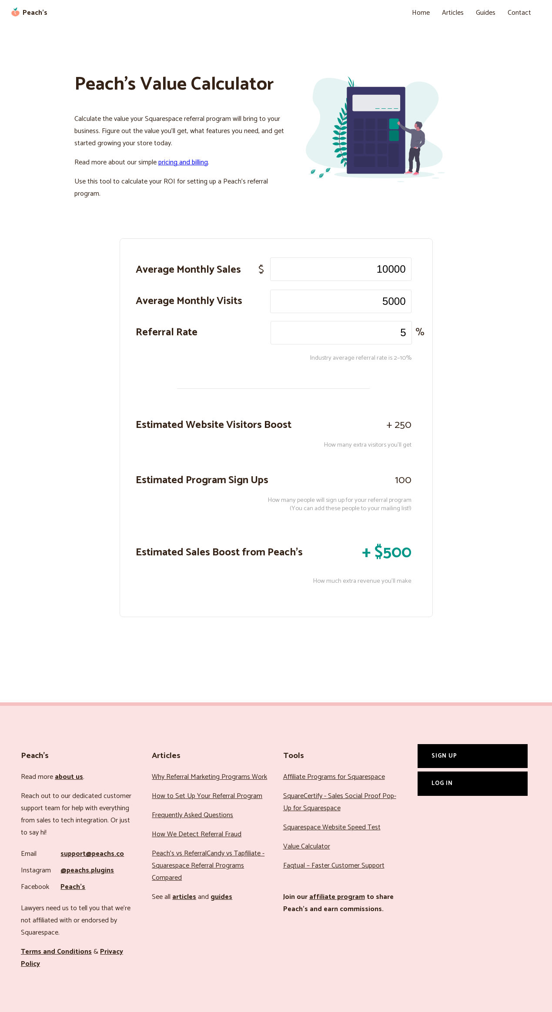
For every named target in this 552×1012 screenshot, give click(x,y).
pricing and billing (183, 162)
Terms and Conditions (56, 952)
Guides (485, 13)
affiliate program (337, 897)
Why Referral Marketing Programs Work (209, 777)
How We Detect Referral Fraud (196, 834)
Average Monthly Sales (188, 269)
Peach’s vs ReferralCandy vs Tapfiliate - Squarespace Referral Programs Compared (208, 866)
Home (421, 13)
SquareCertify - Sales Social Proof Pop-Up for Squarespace (339, 802)
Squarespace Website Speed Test (332, 827)
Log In (442, 783)
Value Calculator (306, 846)
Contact (519, 13)
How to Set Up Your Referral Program (207, 796)
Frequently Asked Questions (192, 815)
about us (69, 777)
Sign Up (444, 756)
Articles (453, 13)
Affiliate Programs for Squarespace (334, 777)
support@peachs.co (92, 854)
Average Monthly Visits (189, 301)
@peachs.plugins (87, 870)
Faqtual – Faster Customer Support (334, 866)
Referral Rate (166, 332)
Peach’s (72, 887)
